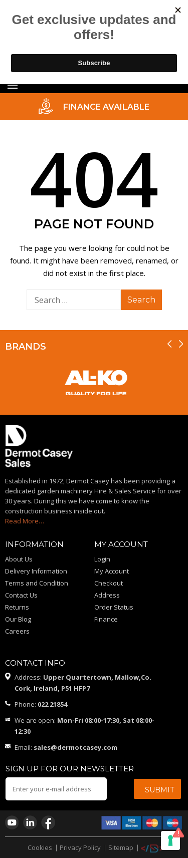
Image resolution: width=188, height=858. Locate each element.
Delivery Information (36, 571)
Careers (17, 631)
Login (102, 558)
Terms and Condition (36, 583)
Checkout (108, 583)
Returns (17, 607)
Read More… (24, 520)
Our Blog (18, 619)
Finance (106, 619)
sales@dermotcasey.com (75, 747)
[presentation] (169, 344)
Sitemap (120, 847)
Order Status (113, 607)
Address (107, 595)
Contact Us (21, 595)
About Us (19, 558)
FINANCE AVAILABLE (106, 107)
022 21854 (52, 704)
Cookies (40, 847)
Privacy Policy (80, 847)
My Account (111, 571)
